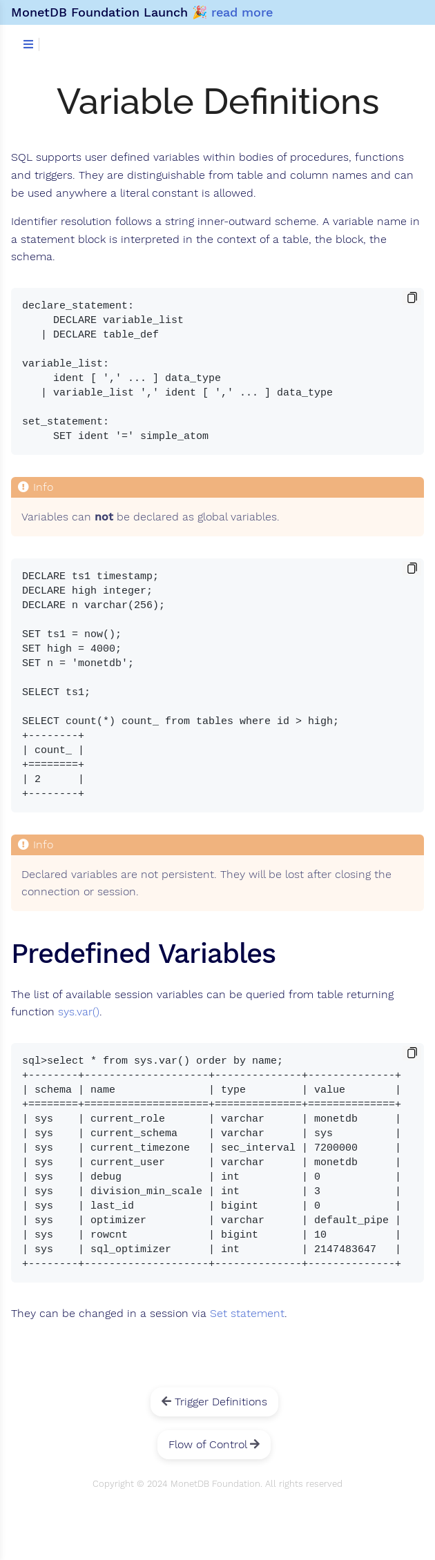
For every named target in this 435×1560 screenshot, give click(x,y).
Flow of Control (214, 1444)
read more (242, 12)
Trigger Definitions (214, 1401)
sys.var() (78, 1012)
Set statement (247, 1313)
